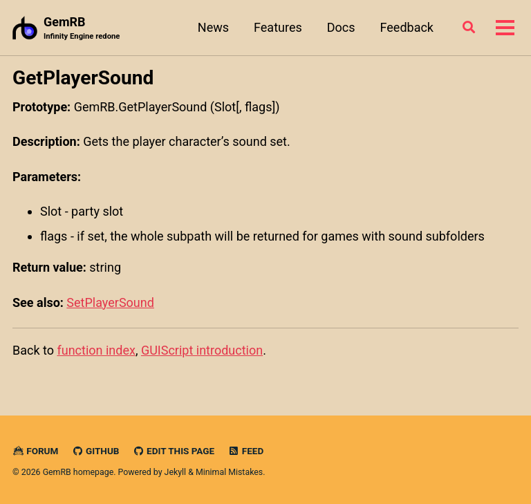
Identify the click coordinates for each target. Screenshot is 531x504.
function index (96, 350)
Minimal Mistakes (229, 472)
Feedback (407, 27)
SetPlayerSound (110, 302)
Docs (341, 27)
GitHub (96, 450)
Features (278, 27)
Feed (246, 450)
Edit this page (173, 450)
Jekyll (176, 472)
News (213, 27)
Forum (35, 450)
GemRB (82, 29)
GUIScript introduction (202, 350)
